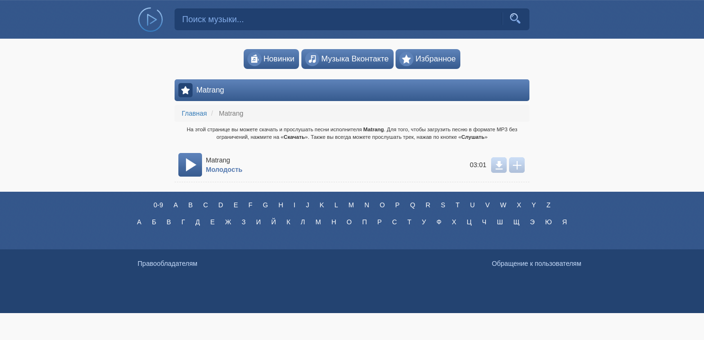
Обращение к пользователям (536, 263)
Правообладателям (167, 263)
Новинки (271, 59)
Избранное (427, 59)
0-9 (158, 205)
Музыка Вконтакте (347, 59)
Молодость (224, 169)
